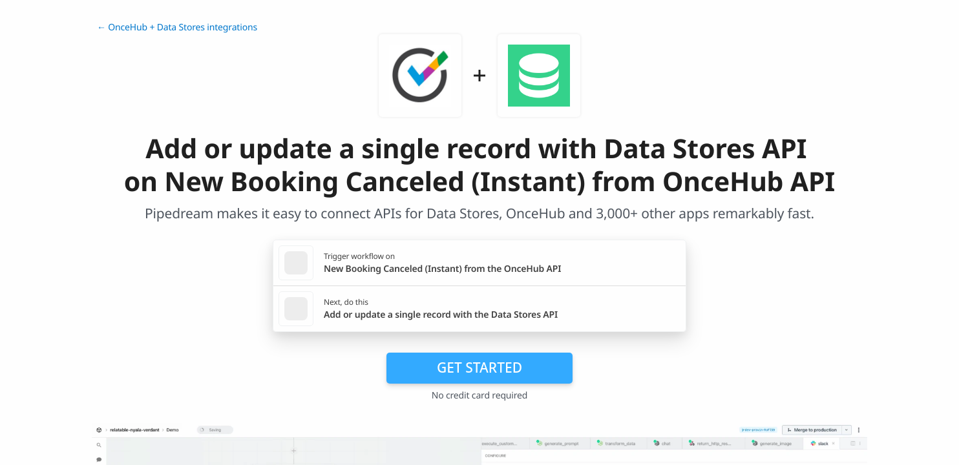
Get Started (479, 367)
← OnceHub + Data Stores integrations (177, 27)
